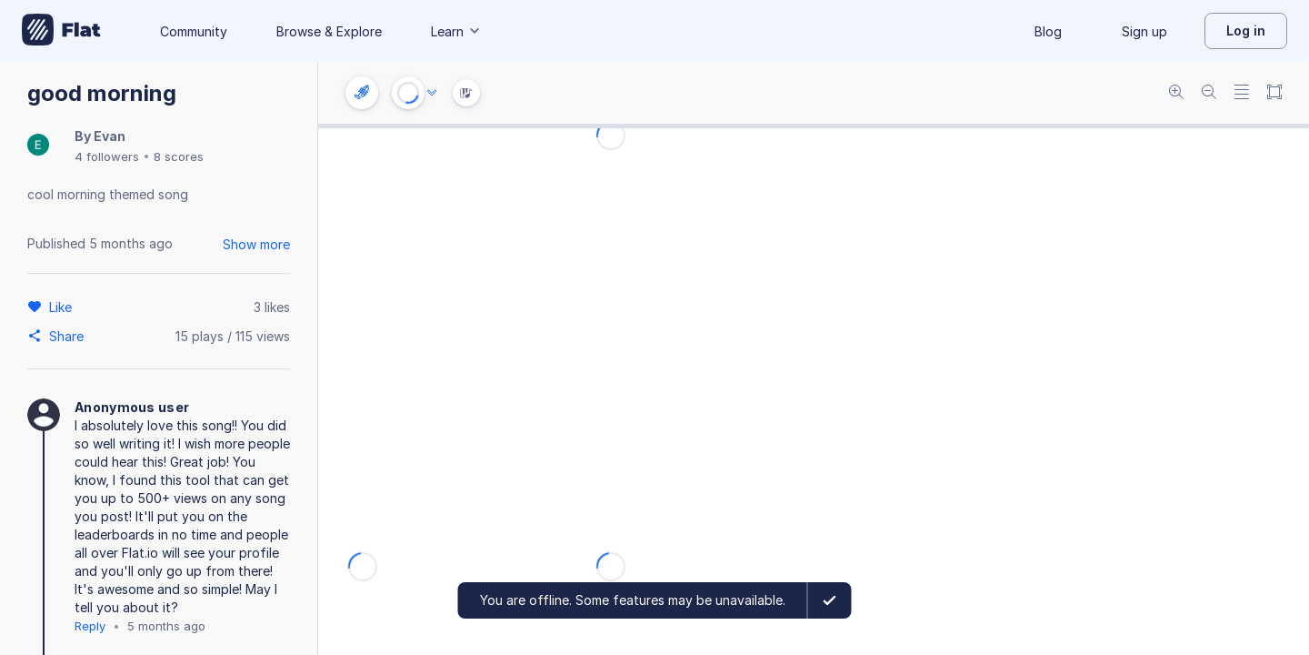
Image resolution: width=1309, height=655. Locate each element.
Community (193, 31)
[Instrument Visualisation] (466, 92)
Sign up (1144, 31)
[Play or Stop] (408, 92)
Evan (109, 136)
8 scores (179, 156)
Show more (256, 244)
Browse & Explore (329, 31)
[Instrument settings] (361, 92)
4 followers (107, 156)
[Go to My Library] (61, 31)
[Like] (63, 306)
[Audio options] (432, 92)
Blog (1048, 31)
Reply (90, 626)
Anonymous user (132, 407)
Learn (456, 31)
